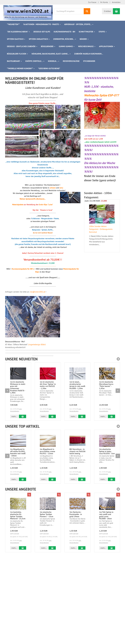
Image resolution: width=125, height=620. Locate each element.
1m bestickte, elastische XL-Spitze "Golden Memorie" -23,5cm (17, 515)
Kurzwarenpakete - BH (64, 31)
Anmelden (116, 2)
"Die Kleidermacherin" (18, 31)
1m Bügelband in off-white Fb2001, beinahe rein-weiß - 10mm (18, 452)
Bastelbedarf (14, 61)
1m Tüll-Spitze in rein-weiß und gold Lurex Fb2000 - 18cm (106, 515)
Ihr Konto (104, 2)
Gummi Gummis (66, 46)
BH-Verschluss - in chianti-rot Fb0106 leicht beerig (77, 451)
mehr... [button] (14, 416)
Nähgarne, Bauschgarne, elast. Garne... (51, 53)
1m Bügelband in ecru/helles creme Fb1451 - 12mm (47, 451)
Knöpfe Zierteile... (34, 61)
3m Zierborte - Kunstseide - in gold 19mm (75, 514)
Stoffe (103, 31)
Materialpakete (17, 204)
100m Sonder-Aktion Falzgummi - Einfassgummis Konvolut (101, 229)
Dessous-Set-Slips (41, 31)
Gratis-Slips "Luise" (46, 204)
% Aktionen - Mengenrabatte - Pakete (42, 24)
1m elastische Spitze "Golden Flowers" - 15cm (46, 514)
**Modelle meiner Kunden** (21, 68)
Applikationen (107, 46)
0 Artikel (107, 11)
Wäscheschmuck (86, 46)
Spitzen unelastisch (39, 39)
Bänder (84, 39)
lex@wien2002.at (37, 292)
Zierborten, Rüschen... (64, 39)
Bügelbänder (48, 46)
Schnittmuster (87, 31)
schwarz (53, 188)
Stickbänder (89, 61)
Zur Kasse (92, 2)
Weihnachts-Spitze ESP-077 (101, 95)
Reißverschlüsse (71, 61)
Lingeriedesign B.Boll (37, 344)
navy (61, 188)
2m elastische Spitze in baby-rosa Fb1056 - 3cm (107, 451)
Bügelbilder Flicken (17, 53)
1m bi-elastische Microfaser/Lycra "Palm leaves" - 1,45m (106, 385)
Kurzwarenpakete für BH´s (23, 269)
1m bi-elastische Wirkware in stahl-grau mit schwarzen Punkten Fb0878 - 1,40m (18, 387)
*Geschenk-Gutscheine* (49, 68)
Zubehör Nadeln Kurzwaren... (88, 53)
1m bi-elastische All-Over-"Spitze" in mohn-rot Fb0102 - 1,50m (48, 385)
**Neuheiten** (13, 24)
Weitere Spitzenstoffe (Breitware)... (33, 199)
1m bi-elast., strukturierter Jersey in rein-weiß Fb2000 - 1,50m (77, 385)
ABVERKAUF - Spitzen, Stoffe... (78, 24)
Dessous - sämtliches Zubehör (22, 46)
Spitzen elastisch (16, 39)
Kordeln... (53, 61)
